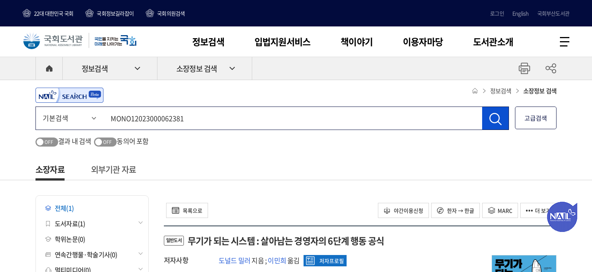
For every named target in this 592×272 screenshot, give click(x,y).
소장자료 (50, 169)
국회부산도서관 (553, 13)
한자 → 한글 (455, 210)
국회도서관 (53, 40)
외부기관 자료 (113, 169)
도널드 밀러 (234, 260)
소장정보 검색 (196, 68)
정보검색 (208, 41)
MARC (500, 210)
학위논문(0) (65, 239)
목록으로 (187, 210)
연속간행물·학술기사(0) (81, 254)
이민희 (277, 260)
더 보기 (538, 210)
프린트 (524, 68)
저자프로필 (325, 260)
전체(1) (59, 208)
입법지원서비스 (282, 41)
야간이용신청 (403, 210)
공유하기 (551, 68)
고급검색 (535, 117)
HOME (49, 68)
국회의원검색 (171, 13)
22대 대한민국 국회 (53, 13)
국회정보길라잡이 (115, 13)
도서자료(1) (65, 223)
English (520, 13)
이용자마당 (423, 41)
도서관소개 (493, 41)
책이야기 (357, 41)
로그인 (497, 13)
